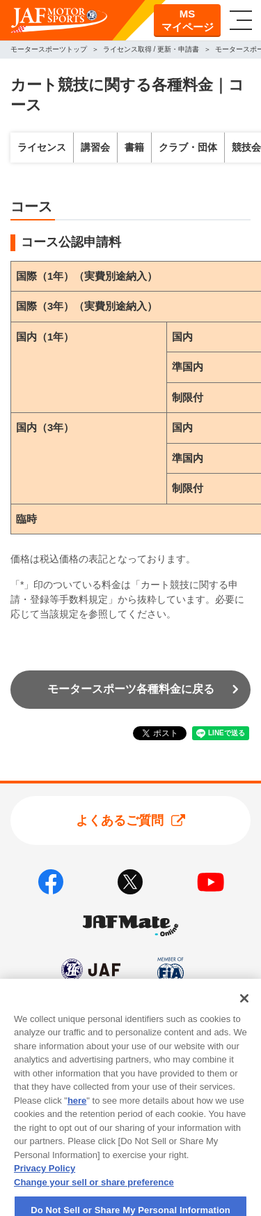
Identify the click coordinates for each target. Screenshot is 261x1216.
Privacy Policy (44, 1190)
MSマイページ (187, 20)
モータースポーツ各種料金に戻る (130, 689)
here (77, 1121)
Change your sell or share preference (94, 1203)
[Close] (244, 1019)
